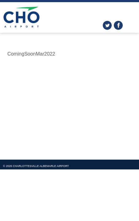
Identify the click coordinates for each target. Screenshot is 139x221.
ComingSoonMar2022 (31, 53)
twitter (107, 25)
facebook (118, 25)
